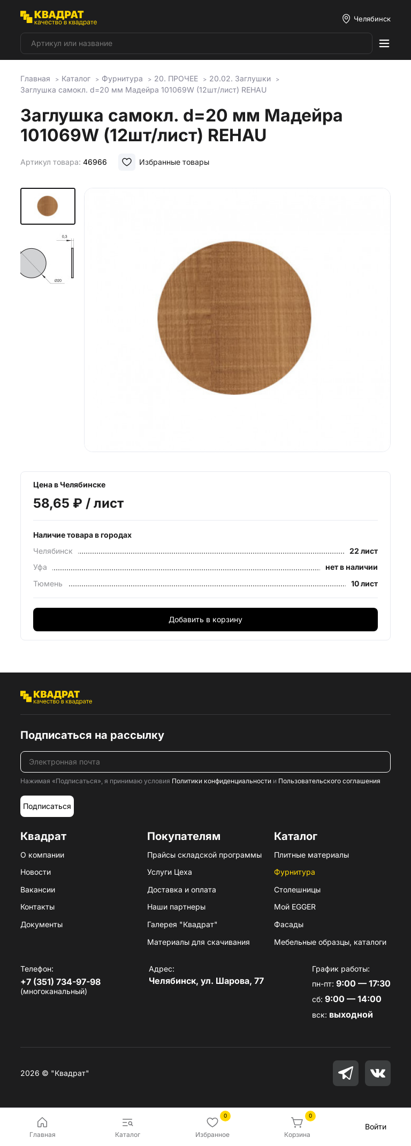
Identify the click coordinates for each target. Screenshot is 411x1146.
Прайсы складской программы (204, 854)
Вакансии (37, 889)
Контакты (37, 906)
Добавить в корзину (205, 619)
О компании (42, 854)
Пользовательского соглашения (329, 781)
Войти (375, 1126)
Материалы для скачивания (198, 941)
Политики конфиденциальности (221, 781)
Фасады (288, 924)
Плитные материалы (311, 854)
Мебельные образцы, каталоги (330, 941)
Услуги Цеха (169, 871)
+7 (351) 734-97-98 (60, 982)
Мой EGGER (295, 906)
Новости (35, 871)
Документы (41, 924)
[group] (237, 322)
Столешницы (297, 889)
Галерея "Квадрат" (182, 924)
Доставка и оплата (181, 889)
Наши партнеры (176, 906)
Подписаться (47, 806)
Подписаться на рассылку (92, 735)
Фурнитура (294, 871)
